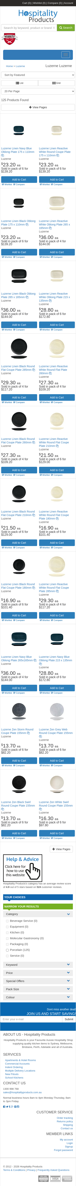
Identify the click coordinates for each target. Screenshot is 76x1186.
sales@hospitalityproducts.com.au (22, 1092)
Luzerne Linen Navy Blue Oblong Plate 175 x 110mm (17, 152)
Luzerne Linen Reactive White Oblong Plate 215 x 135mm (54, 297)
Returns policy (65, 1121)
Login (70, 1143)
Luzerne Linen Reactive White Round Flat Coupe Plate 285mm (54, 588)
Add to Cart (19, 179)
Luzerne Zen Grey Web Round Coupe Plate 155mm (56, 733)
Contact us (67, 1128)
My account (66, 1139)
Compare (55, 3)
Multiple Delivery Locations (20, 1070)
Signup (69, 1146)
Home (9, 66)
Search (65, 27)
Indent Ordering (14, 1067)
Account (68, 3)
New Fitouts (12, 1074)
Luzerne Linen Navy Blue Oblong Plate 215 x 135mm (55, 660)
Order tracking (65, 1117)
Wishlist (39, 3)
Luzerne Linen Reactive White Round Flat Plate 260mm (53, 370)
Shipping (68, 1124)
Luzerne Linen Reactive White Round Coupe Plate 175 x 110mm (55, 152)
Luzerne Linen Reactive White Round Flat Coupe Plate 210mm (54, 442)
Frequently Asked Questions (54, 1170)
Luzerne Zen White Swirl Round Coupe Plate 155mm (56, 806)
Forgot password (63, 1150)
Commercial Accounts (17, 1063)
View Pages (38, 107)
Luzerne (20, 66)
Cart (26, 3)
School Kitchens (14, 1077)
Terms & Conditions (14, 1170)
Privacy (31, 1170)
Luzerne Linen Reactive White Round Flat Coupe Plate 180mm (54, 515)
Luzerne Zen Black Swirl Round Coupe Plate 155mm (18, 806)
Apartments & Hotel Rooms (20, 1060)
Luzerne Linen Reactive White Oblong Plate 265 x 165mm (54, 224)
